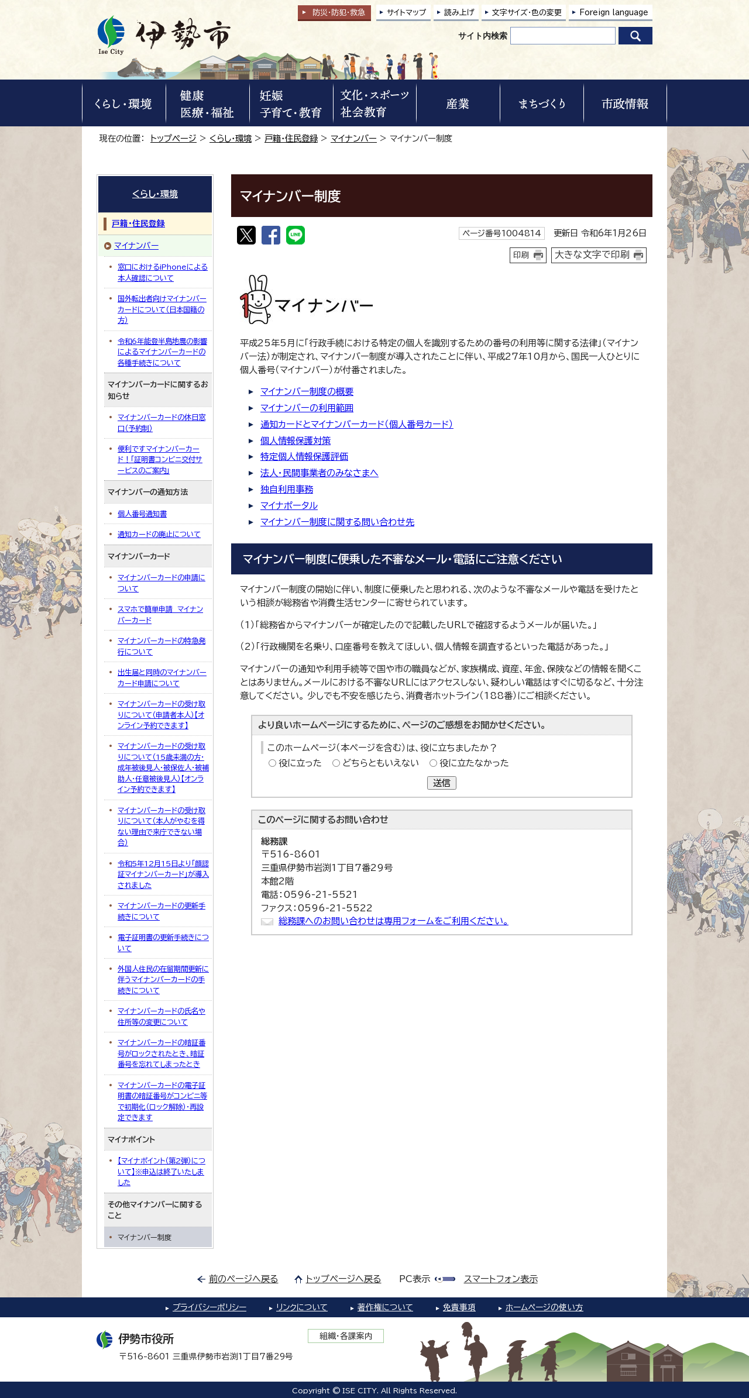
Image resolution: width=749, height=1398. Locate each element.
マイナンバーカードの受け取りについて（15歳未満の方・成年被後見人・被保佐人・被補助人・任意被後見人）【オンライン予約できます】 (163, 767)
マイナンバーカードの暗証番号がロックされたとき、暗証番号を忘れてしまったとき (161, 1053)
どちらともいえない (380, 763)
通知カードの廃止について (159, 534)
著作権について (385, 1307)
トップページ (173, 138)
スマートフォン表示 (501, 1279)
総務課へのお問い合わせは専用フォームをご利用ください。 (394, 921)
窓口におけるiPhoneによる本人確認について (163, 272)
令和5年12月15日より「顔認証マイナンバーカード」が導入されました (163, 874)
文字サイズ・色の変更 (527, 12)
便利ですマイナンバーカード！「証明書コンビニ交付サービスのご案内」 (160, 459)
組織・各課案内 (346, 1336)
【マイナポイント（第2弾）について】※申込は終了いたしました (161, 1171)
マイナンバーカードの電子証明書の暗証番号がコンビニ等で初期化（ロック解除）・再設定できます (162, 1101)
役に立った (300, 763)
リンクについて (302, 1307)
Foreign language (613, 12)
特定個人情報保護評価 (304, 456)
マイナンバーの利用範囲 (306, 408)
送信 (442, 783)
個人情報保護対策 (295, 440)
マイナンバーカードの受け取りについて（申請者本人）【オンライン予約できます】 (161, 714)
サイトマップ (407, 12)
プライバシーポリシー (209, 1307)
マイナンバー (354, 138)
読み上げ (459, 12)
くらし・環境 (230, 138)
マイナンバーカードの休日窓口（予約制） (161, 422)
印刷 (521, 255)
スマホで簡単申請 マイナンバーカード (160, 614)
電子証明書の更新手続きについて (163, 942)
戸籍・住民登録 (291, 138)
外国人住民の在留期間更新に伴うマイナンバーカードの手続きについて (163, 979)
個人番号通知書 (142, 513)
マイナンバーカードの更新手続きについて (161, 911)
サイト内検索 (482, 35)
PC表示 (414, 1279)
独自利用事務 (286, 489)
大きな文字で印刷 (592, 254)
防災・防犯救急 (338, 12)
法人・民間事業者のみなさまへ (319, 473)
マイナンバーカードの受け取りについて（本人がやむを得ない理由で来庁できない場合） (161, 826)
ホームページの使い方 (544, 1307)
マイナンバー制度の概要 (306, 391)
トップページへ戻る (344, 1279)
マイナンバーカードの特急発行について (161, 646)
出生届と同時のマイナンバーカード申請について (162, 677)
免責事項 (459, 1307)
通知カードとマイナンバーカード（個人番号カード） (356, 424)
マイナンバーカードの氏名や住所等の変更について (161, 1016)
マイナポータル (289, 505)
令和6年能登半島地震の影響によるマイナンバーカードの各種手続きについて (162, 352)
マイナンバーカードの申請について (161, 582)
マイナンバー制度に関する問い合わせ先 (337, 522)
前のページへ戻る (244, 1279)
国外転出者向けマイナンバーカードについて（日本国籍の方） (162, 309)
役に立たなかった (474, 763)
